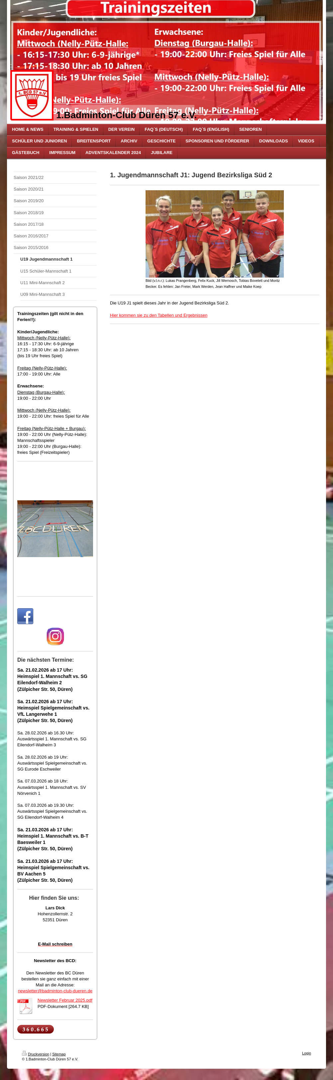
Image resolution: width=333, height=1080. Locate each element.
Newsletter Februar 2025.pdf (65, 1000)
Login (306, 1053)
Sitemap (58, 1054)
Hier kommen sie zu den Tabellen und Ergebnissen (158, 315)
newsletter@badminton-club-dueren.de (55, 990)
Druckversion (35, 1054)
